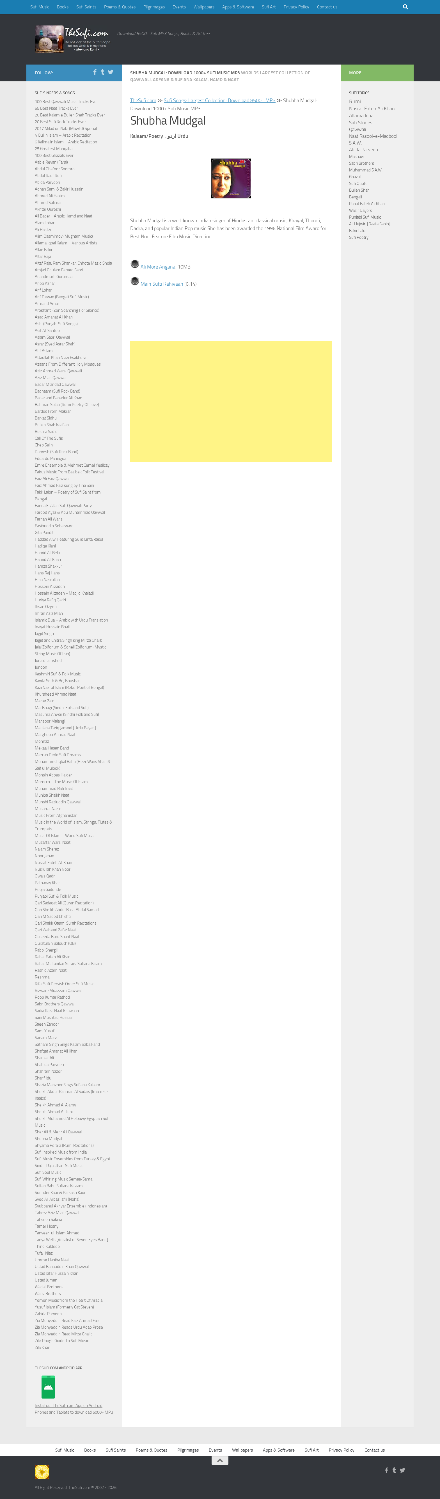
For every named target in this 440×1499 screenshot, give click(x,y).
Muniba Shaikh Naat (52, 795)
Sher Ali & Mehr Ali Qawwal (58, 1131)
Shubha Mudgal (48, 1138)
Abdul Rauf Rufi (48, 175)
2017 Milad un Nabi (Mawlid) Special (66, 128)
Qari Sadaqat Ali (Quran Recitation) (64, 903)
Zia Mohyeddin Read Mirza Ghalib (64, 1334)
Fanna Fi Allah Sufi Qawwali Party (63, 505)
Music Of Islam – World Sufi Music (64, 835)
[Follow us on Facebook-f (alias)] (95, 72)
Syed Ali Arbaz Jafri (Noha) (57, 1199)
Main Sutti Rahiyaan (162, 284)
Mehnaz (42, 741)
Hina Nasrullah (47, 579)
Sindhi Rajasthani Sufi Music (59, 1165)
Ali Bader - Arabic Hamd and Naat (63, 216)
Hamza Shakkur (48, 566)
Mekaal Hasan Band (52, 748)
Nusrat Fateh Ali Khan (53, 862)
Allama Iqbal (362, 116)
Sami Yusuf (44, 1030)
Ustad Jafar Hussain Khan (56, 1273)
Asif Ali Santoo (47, 330)
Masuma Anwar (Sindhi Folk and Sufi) (67, 714)
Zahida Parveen (48, 1313)
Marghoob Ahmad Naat (55, 734)
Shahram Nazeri (49, 1071)
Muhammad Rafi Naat (54, 788)
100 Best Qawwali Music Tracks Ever (66, 101)
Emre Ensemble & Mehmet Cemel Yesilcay (72, 465)
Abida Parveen (47, 182)
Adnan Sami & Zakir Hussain (59, 189)
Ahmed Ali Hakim (50, 195)
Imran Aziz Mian (49, 613)
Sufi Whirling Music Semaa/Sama (63, 1179)
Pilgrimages (154, 7)
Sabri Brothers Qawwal (54, 1004)
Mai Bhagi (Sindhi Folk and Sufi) (62, 707)
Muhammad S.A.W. (365, 170)
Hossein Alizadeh (50, 586)
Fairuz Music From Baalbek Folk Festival (69, 472)
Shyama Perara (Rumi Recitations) (64, 1145)
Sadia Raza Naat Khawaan (57, 1010)
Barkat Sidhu (46, 418)
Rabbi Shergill (46, 950)
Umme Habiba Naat (52, 1259)
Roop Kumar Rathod (52, 997)
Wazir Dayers (360, 210)
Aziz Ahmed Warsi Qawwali (58, 370)
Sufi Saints (86, 7)
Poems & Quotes (120, 7)
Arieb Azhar (45, 283)
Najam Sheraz (47, 849)
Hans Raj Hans (47, 573)
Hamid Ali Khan (48, 559)
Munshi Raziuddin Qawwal (58, 801)
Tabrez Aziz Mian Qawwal (57, 1212)
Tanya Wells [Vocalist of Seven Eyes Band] (71, 1239)
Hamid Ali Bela (47, 552)
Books (62, 7)
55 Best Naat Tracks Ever (56, 108)
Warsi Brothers (48, 1293)
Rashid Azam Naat (51, 970)
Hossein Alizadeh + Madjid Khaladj (64, 593)
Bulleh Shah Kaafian (52, 424)
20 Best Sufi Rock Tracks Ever (60, 121)
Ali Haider (43, 229)
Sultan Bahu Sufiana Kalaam (59, 1185)
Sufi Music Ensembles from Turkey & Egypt (72, 1158)
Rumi (355, 101)
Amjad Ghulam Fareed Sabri (59, 269)
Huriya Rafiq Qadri (50, 599)
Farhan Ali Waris (49, 519)
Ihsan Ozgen (46, 606)
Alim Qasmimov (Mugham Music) (64, 236)
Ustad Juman (46, 1280)
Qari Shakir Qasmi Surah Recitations (66, 923)
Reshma (42, 977)
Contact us (327, 7)
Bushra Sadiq (46, 431)
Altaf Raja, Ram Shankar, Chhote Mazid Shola (73, 263)
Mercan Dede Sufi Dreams (58, 754)
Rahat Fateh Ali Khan (52, 956)
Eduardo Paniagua (50, 458)
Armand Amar (47, 303)
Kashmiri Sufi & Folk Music (58, 674)
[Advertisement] (231, 401)
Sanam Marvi (46, 1037)
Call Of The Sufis (49, 438)
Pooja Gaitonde (48, 889)
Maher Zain (44, 700)
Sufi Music (39, 7)
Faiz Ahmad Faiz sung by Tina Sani (64, 485)
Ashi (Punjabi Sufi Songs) (56, 323)
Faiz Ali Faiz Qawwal (52, 478)
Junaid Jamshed (48, 660)
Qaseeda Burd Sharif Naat (57, 936)
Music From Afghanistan (56, 815)
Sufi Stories (360, 122)
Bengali (355, 197)
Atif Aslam (44, 350)
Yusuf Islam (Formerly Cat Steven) (64, 1307)
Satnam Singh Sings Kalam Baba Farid (67, 1044)
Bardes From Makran (53, 411)
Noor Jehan (44, 855)
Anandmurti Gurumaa (53, 276)
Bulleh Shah (359, 190)
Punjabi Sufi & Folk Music (56, 896)
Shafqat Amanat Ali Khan (56, 1051)
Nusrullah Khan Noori (53, 869)
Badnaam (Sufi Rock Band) (57, 391)
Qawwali (357, 129)
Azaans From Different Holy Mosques (68, 364)
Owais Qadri (45, 876)
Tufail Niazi (44, 1253)
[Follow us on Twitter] (110, 72)
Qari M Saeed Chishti (53, 916)
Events (179, 7)
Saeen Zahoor (47, 1024)
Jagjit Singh (44, 633)
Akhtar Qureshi (48, 209)
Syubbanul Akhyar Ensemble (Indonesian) (71, 1206)
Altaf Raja (43, 256)
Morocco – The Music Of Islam (61, 781)
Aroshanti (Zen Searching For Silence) (67, 310)
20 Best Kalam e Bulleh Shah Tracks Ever (70, 115)
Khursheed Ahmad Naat (55, 694)
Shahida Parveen (49, 1064)
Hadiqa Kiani (45, 546)
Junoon (41, 667)
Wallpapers (204, 7)
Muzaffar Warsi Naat (52, 842)
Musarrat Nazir (48, 808)
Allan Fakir (43, 249)
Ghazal (355, 176)
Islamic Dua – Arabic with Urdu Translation (71, 620)
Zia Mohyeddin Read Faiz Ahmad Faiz (67, 1320)
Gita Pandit (44, 532)
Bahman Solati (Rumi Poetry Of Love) (67, 404)
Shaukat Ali (44, 1057)
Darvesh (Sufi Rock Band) (56, 451)
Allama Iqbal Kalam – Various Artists (66, 243)
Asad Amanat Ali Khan (54, 317)
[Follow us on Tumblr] (103, 72)
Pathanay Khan (48, 882)
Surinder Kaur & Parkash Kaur (60, 1192)
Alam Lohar (44, 222)
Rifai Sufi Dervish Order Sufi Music (64, 983)
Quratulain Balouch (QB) (55, 943)
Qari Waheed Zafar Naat (55, 929)
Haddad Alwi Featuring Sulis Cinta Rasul (69, 539)
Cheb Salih (44, 445)
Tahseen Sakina (48, 1219)
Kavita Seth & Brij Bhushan (58, 680)
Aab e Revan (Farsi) (51, 162)
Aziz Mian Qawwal (50, 377)
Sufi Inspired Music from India (61, 1152)
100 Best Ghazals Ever (54, 155)
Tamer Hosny (46, 1226)
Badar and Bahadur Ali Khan (58, 397)
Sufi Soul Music (48, 1172)
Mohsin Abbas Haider (53, 775)
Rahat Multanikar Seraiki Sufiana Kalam (68, 963)
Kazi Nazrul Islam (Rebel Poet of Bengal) (69, 687)
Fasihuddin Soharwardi (54, 525)
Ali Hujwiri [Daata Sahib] (369, 223)
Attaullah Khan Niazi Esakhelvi (60, 357)
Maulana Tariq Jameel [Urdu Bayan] (65, 727)
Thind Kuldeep (47, 1246)
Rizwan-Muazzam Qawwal (58, 990)
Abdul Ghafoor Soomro (55, 168)
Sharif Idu (43, 1078)
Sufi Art (269, 7)
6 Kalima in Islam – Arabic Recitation (66, 142)
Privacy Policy (296, 7)
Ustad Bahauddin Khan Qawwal (62, 1266)
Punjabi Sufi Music (365, 217)
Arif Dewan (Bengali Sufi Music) (62, 296)
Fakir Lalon (358, 230)
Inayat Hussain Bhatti (53, 626)
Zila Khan (42, 1347)
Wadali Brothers (49, 1286)
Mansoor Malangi (50, 721)
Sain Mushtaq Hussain (54, 1017)
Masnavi (356, 156)
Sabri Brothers (361, 163)
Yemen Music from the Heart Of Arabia (68, 1300)
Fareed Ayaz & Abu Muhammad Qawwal (70, 512)
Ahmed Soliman (49, 202)
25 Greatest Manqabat (54, 148)
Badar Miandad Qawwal (55, 384)
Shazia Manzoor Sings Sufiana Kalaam (67, 1084)
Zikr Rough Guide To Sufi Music (62, 1340)
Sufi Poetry (358, 237)
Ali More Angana (159, 267)
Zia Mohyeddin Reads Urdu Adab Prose (69, 1327)
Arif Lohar (43, 290)
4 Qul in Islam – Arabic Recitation (63, 135)
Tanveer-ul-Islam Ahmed (57, 1233)
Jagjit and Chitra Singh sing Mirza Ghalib (68, 640)
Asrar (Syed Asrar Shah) (55, 344)
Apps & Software (238, 7)
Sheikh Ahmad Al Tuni (54, 1111)
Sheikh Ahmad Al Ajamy (55, 1105)
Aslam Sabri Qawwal (52, 337)
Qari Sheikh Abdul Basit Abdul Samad (67, 909)
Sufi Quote (358, 183)
